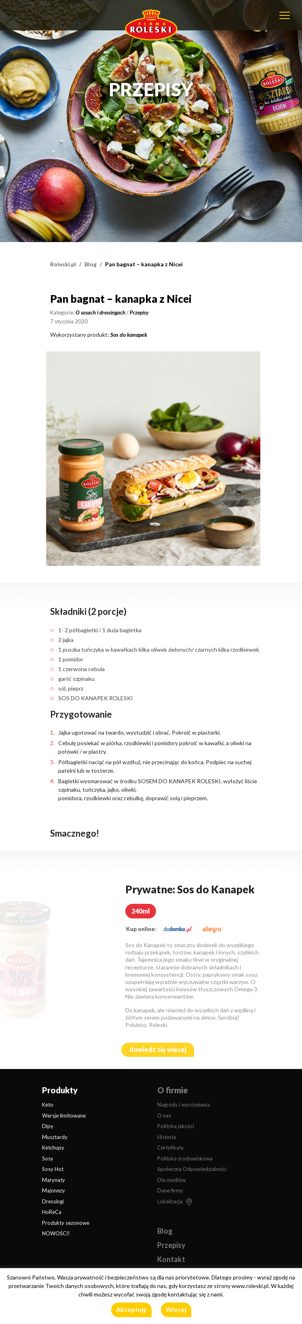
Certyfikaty (170, 1147)
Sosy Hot (52, 1169)
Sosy (47, 1158)
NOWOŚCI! (56, 1233)
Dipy (47, 1126)
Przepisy (139, 312)
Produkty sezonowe (65, 1223)
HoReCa (51, 1212)
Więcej (176, 1309)
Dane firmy (170, 1190)
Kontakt (171, 1259)
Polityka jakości (175, 1126)
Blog (90, 264)
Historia (166, 1137)
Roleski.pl (63, 264)
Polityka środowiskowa (185, 1158)
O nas (164, 1115)
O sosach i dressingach (100, 312)
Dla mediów (171, 1180)
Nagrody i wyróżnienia (183, 1104)
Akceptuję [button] (131, 1309)
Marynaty (53, 1180)
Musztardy (55, 1137)
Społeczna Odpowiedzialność (192, 1169)
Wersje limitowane (64, 1115)
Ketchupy (53, 1147)
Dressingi (53, 1201)
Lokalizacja (170, 1201)
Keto (47, 1104)
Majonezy (53, 1190)
